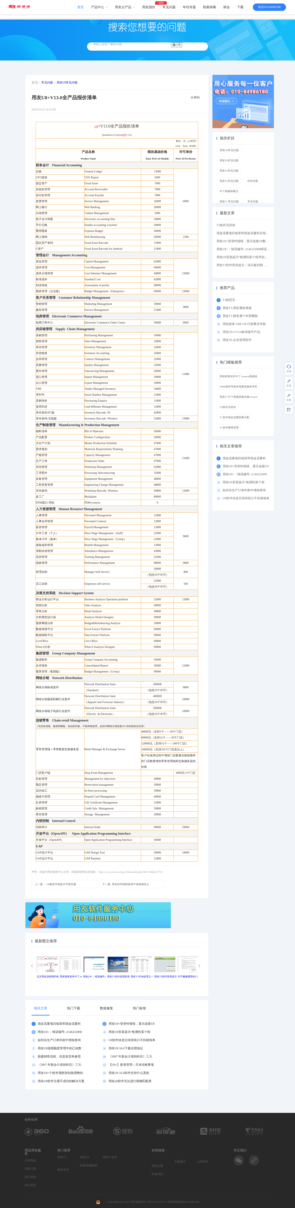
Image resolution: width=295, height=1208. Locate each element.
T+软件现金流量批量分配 (234, 417)
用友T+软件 (109, 1157)
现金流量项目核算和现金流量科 (59, 1023)
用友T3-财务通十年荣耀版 (241, 316)
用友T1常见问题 (229, 180)
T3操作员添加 (226, 225)
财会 (226, 7)
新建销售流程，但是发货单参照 (59, 1056)
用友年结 (63, 1169)
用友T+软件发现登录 (118, 976)
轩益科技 (157, 1174)
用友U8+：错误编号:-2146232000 (60, 1032)
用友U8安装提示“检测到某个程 (130, 1032)
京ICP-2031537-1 (157, 1201)
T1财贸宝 (229, 300)
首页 (80, 7)
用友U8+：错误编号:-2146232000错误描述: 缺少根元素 (253, 249)
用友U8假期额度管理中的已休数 (59, 1048)
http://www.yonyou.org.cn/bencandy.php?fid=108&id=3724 (131, 871)
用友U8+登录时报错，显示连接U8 (132, 1023)
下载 (240, 7)
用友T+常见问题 (229, 201)
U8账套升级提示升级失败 (55, 884)
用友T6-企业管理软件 (237, 340)
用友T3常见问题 (229, 170)
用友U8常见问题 (67, 82)
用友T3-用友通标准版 (237, 308)
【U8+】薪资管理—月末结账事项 (131, 1064)
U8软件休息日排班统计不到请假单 (132, 1040)
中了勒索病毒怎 (229, 191)
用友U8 (84, 1157)
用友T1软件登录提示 (165, 976)
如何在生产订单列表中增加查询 (59, 1040)
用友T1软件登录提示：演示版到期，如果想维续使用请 (254, 265)
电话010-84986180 (269, 7)
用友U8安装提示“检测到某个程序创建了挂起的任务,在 (253, 257)
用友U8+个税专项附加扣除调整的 (60, 1073)
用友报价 (148, 7)
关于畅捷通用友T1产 (189, 976)
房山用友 (30, 1185)
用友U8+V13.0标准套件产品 (241, 332)
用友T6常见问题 (229, 160)
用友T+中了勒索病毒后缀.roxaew (239, 396)
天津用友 (30, 1160)
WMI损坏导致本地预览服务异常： (240, 386)
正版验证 (180, 1161)
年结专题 (189, 7)
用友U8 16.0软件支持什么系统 (129, 1073)
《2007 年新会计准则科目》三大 (130, 1056)
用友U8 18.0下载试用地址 (126, 1048)
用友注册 (157, 1165)
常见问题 (169, 7)
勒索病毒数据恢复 (90, 1165)
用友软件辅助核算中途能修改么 (125, 884)
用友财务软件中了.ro (71, 976)
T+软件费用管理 (229, 427)
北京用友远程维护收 (48, 976)
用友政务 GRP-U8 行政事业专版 (244, 324)
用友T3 (61, 1157)
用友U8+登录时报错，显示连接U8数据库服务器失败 (252, 241)
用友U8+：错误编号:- (94, 976)
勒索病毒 (209, 7)
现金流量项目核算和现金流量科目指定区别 (246, 233)
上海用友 (202, 1161)
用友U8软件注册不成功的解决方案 (61, 1081)
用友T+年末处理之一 (142, 976)
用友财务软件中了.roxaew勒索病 (239, 376)
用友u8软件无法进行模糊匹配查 (130, 1081)
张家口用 (30, 1168)
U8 (96, 126)
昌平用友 (30, 1176)
